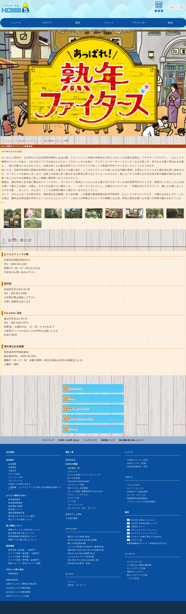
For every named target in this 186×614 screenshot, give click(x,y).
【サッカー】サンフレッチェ (144, 530)
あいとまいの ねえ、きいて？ (82, 508)
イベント (109, 22)
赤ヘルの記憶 (74, 478)
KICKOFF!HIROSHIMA (79, 481)
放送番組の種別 (15, 506)
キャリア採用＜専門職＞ (19, 557)
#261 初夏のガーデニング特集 (55, 141)
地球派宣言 (13, 573)
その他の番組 (71, 518)
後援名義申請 (12, 580)
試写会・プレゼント (77, 585)
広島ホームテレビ (15, 7)
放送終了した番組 (73, 514)
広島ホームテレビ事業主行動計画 (21, 584)
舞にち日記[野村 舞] (77, 543)
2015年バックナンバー (29, 141)
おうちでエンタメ (135, 562)
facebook (73, 429)
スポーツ (47, 22)
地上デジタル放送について (20, 519)
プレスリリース (15, 481)
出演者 (72, 398)
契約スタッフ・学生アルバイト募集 (24, 563)
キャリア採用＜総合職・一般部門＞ (24, 553)
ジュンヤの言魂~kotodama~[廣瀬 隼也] (86, 547)
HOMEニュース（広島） (138, 460)
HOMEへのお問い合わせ (68, 440)
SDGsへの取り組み (15, 569)
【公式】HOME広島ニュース (144, 523)
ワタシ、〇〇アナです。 (79, 495)
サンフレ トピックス (136, 495)
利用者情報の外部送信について (22, 536)
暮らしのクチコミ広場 (137, 575)
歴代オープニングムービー (81, 419)
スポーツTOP (133, 485)
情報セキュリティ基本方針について (24, 530)
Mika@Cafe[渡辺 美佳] (79, 563)
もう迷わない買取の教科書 (139, 565)
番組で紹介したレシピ (79, 409)
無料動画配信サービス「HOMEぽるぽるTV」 (147, 543)
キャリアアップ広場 (136, 568)
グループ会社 (14, 474)
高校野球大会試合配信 (137, 498)
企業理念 (12, 467)
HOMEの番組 (71, 464)
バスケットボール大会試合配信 (141, 502)
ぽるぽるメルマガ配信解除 (18, 592)
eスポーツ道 (73, 498)
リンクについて (90, 440)
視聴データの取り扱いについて (22, 540)
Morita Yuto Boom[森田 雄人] (81, 553)
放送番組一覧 (74, 468)
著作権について (108, 440)
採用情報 (10, 546)
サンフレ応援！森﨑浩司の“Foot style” (85, 491)
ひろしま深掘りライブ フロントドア (84, 475)
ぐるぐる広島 (133, 578)
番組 (77, 22)
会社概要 (12, 464)
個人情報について (14, 526)
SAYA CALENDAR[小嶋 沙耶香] (82, 540)
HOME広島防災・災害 (137, 467)
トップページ (9, 141)
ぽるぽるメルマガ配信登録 (18, 588)
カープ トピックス (135, 488)
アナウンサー (139, 22)
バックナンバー (76, 388)
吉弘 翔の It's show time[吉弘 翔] (83, 560)
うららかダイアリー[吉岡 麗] (81, 557)
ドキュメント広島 (76, 485)
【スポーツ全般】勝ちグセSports (146, 537)
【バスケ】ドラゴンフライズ (144, 533)
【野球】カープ (138, 527)
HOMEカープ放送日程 (137, 492)
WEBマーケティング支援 (17, 596)
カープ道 (72, 501)
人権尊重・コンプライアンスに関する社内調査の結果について (34, 488)
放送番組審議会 (15, 503)
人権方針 (12, 471)
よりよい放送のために (16, 495)
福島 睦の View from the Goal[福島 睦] (86, 550)
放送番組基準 (14, 499)
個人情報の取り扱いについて (131, 440)
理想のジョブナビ (135, 572)
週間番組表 (70, 460)
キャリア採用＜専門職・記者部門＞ (24, 560)
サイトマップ (48, 440)
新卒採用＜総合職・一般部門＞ (22, 550)
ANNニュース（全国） (137, 463)
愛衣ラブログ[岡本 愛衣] (79, 537)
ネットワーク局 (15, 477)
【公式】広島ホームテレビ (143, 520)
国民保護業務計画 (16, 513)
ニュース (16, 22)
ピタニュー (73, 471)
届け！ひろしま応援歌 (78, 488)
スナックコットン (76, 505)
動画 (170, 22)
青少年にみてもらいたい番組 (21, 516)
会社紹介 (10, 460)
